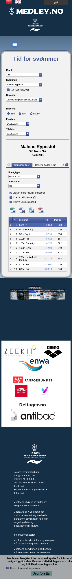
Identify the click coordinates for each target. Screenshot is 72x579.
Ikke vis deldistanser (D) (24, 197)
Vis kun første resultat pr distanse (29, 193)
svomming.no (34, 288)
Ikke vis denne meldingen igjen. (25, 568)
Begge (36, 113)
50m (24, 113)
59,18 (49, 239)
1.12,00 (48, 248)
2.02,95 (48, 252)
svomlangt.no (41, 290)
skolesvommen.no (54, 290)
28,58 (49, 225)
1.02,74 (48, 243)
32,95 (49, 234)
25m (13, 113)
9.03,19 (48, 269)
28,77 (49, 229)
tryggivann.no (61, 290)
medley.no (14, 290)
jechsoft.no (21, 290)
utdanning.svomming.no (47, 290)
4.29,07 (48, 264)
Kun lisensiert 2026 (19, 89)
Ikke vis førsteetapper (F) (25, 202)
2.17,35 (48, 258)
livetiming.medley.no (28, 290)
